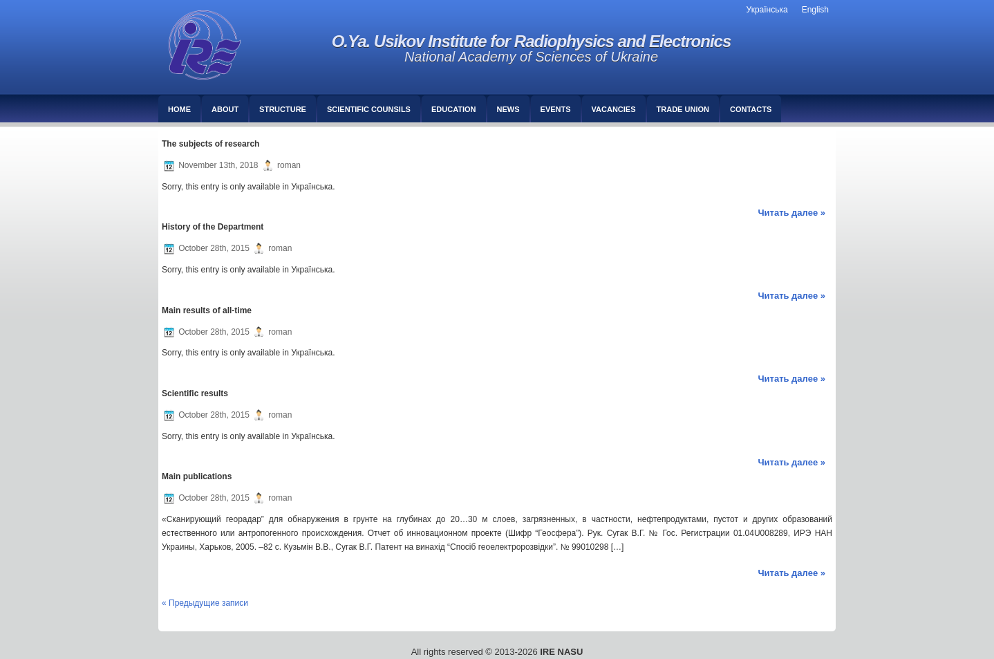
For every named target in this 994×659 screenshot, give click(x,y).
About (225, 109)
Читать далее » (791, 212)
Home (179, 109)
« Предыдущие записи (205, 603)
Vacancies (614, 109)
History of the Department (212, 227)
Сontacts (750, 109)
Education (453, 109)
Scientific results (195, 393)
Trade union (683, 109)
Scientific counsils (369, 109)
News (508, 109)
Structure (282, 109)
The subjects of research (210, 144)
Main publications (197, 476)
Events (556, 109)
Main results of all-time (207, 310)
